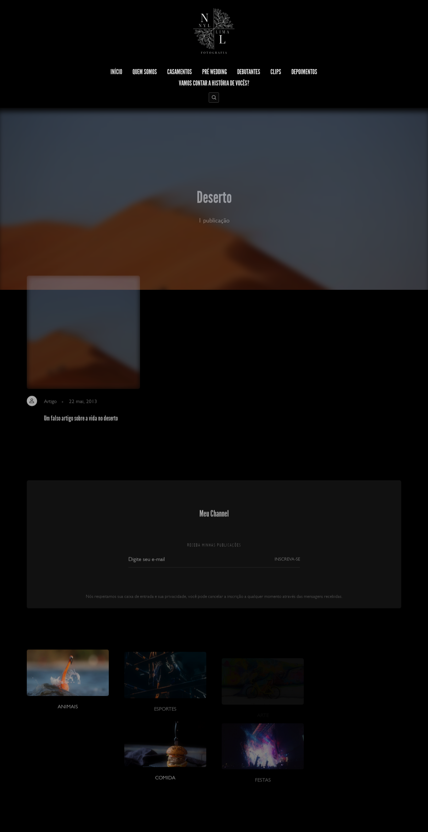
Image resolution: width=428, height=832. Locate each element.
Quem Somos (144, 72)
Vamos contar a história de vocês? (214, 83)
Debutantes (248, 72)
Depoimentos (304, 72)
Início (116, 72)
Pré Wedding (214, 72)
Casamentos (179, 72)
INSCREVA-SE (287, 568)
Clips (275, 72)
